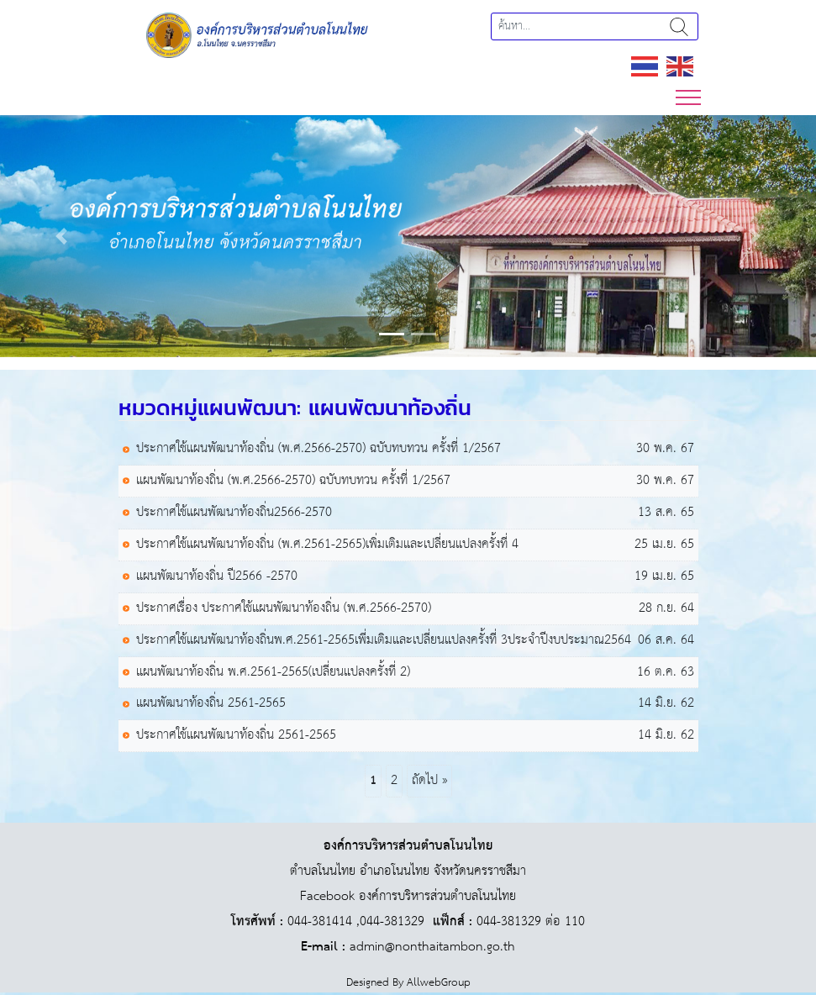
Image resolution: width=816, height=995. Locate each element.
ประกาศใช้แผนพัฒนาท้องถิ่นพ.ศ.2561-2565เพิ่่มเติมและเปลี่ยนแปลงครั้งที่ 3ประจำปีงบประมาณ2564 (383, 640)
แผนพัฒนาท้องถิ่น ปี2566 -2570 (216, 577)
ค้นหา (679, 26)
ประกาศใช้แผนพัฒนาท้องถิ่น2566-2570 (234, 513)
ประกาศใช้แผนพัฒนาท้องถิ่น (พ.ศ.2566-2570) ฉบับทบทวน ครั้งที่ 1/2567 (318, 449)
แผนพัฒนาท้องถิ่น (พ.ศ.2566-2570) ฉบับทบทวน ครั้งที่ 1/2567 (293, 481)
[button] (61, 236)
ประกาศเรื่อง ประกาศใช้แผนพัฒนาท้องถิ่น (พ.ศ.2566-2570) (283, 609)
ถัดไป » (429, 780)
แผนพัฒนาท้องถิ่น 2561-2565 (211, 703)
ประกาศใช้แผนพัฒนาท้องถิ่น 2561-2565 (236, 735)
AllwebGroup (439, 982)
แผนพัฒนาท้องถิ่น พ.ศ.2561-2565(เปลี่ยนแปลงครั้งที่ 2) (273, 672)
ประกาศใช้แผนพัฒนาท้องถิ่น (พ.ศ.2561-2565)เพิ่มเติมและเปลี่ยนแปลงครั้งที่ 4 (327, 545)
